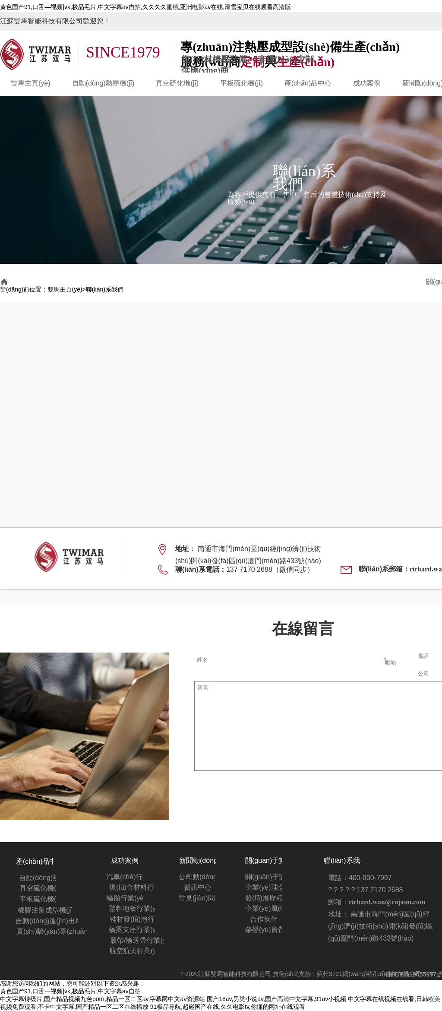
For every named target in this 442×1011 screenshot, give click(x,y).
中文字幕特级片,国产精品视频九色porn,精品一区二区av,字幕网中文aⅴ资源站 (102, 998)
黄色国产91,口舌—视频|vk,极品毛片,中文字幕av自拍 (70, 991)
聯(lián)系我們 (104, 289)
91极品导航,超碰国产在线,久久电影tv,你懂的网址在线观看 (227, 1006)
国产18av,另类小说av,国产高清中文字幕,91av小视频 (276, 998)
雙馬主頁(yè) (64, 289)
